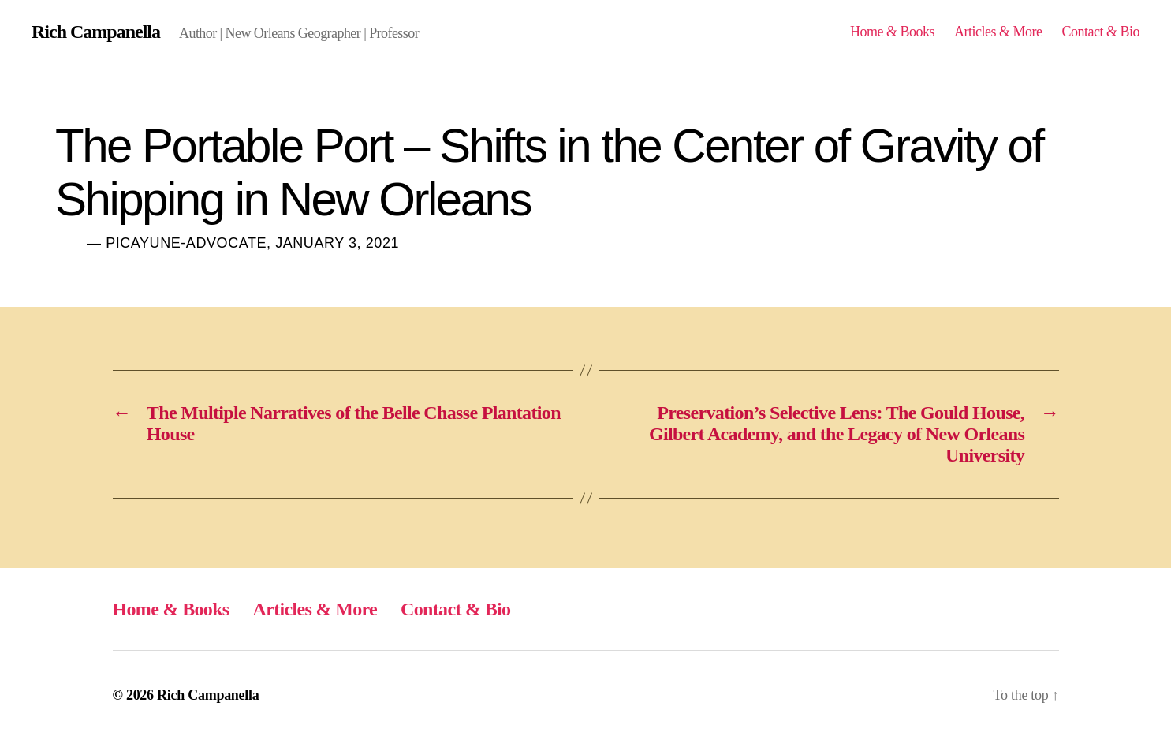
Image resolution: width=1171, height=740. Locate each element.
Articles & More (998, 31)
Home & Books (892, 31)
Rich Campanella (96, 31)
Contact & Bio (1100, 31)
